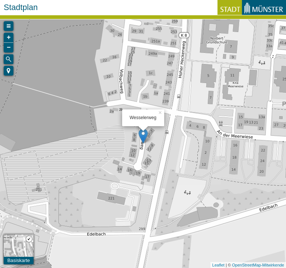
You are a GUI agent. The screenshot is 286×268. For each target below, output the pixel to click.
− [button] (9, 47)
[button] (8, 71)
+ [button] (9, 37)
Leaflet (218, 265)
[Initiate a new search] (8, 59)
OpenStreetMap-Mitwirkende (258, 265)
